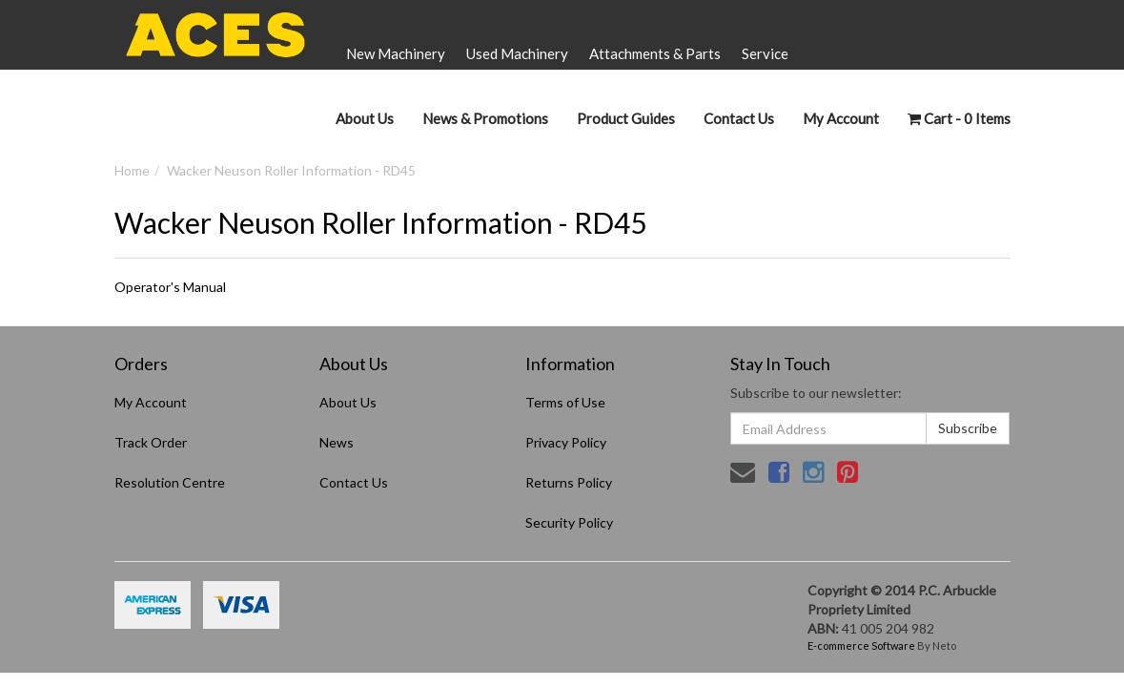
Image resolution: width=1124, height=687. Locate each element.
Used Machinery (517, 53)
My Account (150, 402)
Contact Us (739, 118)
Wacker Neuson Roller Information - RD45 (291, 170)
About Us (365, 118)
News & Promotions (485, 118)
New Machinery (395, 53)
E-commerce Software (861, 645)
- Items (959, 118)
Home (132, 170)
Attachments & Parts (655, 53)
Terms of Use (565, 402)
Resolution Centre (169, 482)
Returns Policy (568, 482)
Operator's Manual (170, 287)
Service (765, 53)
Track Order (150, 442)
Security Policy (569, 522)
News (336, 442)
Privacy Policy (565, 442)
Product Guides (626, 118)
